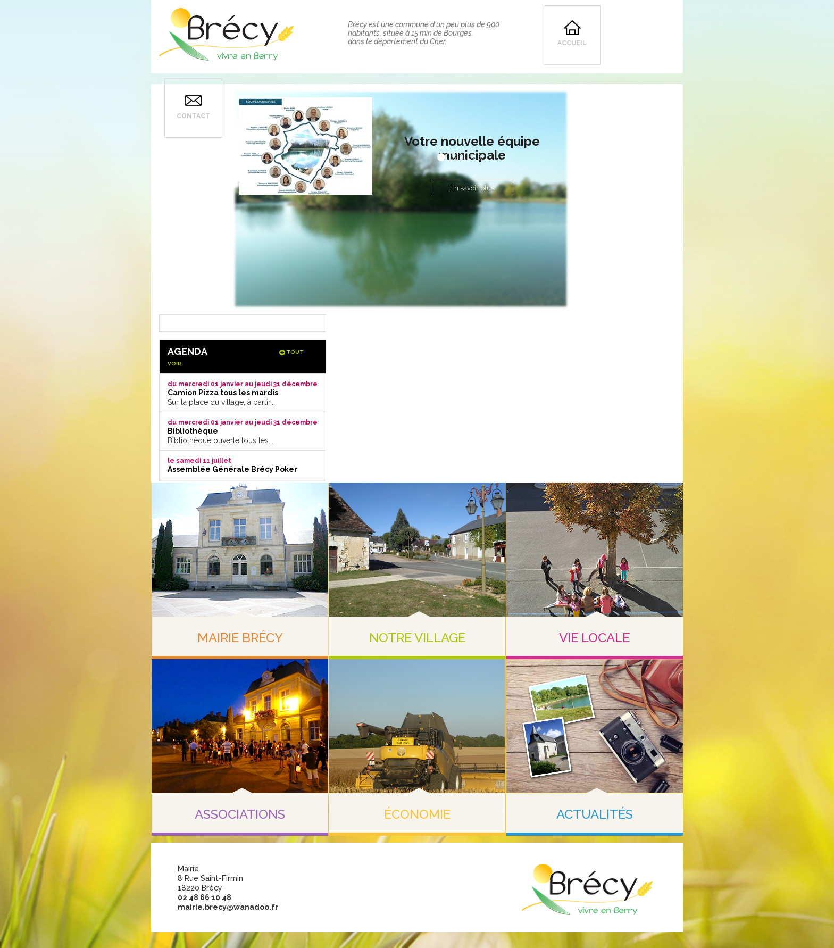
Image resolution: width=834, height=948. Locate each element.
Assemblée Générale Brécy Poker (232, 469)
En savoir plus (472, 188)
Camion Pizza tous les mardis (223, 392)
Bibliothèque (193, 431)
